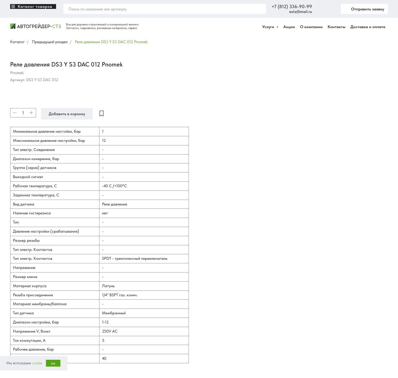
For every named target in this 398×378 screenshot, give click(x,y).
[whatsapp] (36, 279)
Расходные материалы (123, 316)
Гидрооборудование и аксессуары (132, 338)
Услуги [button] (268, 26)
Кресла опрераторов (122, 295)
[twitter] (331, 9)
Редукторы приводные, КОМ (128, 331)
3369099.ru (18, 302)
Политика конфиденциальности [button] (33, 342)
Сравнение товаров (218, 288)
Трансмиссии (117, 288)
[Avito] (25, 279)
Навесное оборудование (125, 302)
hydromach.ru (19, 297)
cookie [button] (37, 363)
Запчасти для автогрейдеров (128, 274)
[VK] (14, 279)
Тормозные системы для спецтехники (134, 281)
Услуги (209, 295)
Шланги (113, 323)
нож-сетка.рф (20, 307)
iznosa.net (17, 291)
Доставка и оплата (368, 26)
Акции (289, 26)
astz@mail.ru (300, 11)
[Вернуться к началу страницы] (6, 184)
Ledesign (39, 347)
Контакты (336, 26)
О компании (311, 26)
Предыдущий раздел (50, 41)
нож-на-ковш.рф (22, 312)
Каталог (17, 41)
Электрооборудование (123, 309)
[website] (319, 9)
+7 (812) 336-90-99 (292, 6)
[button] (364, 9)
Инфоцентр (212, 309)
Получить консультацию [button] (328, 355)
